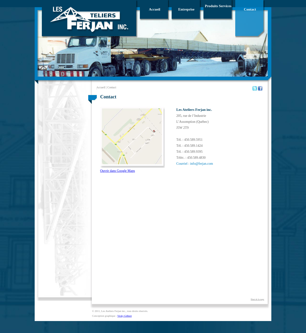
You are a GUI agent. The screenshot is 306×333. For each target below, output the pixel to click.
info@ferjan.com (201, 163)
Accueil (154, 9)
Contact (250, 9)
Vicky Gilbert (124, 315)
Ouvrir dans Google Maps (117, 171)
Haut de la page (257, 299)
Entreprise (186, 9)
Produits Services (218, 6)
